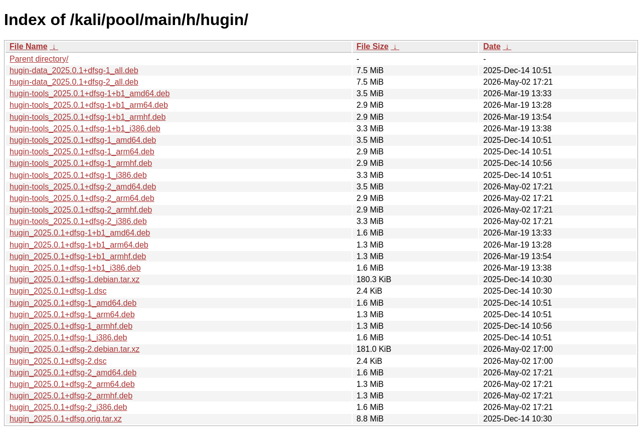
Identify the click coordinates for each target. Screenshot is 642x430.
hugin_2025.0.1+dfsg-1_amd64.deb (73, 303)
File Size (373, 46)
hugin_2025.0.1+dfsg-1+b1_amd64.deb (80, 233)
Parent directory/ (39, 59)
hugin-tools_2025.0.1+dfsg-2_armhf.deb (81, 209)
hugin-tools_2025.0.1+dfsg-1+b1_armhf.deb (88, 117)
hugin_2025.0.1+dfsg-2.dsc (58, 361)
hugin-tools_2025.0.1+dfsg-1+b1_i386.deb (85, 128)
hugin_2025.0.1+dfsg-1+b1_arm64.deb (79, 245)
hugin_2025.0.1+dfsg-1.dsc (58, 291)
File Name (29, 46)
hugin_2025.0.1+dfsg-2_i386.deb (68, 407)
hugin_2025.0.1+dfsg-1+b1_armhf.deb (78, 256)
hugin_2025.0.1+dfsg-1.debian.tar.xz (74, 279)
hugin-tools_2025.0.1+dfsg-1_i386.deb (78, 175)
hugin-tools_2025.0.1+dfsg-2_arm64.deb (82, 198)
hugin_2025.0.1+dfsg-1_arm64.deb (72, 314)
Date (492, 46)
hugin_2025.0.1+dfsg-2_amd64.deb (73, 372)
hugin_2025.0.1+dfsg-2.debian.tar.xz (74, 349)
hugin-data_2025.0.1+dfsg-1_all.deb (74, 70)
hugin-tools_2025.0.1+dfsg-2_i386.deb (78, 221)
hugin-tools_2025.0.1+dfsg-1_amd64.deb (83, 140)
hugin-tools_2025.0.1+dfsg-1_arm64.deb (82, 151)
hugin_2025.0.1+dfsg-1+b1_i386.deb (75, 268)
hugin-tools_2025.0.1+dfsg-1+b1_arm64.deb (89, 105)
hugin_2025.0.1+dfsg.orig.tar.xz (66, 418)
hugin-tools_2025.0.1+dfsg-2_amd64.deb (83, 186)
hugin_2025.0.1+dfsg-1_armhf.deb (71, 326)
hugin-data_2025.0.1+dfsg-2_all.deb (74, 82)
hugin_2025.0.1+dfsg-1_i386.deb (68, 337)
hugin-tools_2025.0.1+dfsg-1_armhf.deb (81, 163)
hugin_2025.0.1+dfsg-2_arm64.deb (72, 384)
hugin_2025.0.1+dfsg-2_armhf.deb (71, 395)
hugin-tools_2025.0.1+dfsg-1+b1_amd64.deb (90, 93)
